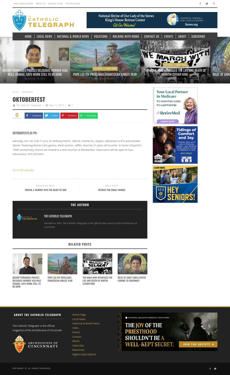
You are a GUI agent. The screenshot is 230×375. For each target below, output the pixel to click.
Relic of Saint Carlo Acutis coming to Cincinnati (132, 279)
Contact (76, 336)
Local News (35, 64)
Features (98, 68)
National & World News (86, 323)
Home (15, 91)
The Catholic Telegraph (29, 105)
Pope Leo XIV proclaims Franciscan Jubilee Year (105, 74)
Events (76, 332)
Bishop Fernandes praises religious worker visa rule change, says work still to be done (35, 72)
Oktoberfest (20, 133)
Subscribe (78, 345)
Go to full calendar (23, 170)
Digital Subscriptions (84, 354)
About (75, 341)
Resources (78, 349)
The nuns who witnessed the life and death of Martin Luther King (175, 72)
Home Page (111, 68)
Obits (75, 328)
